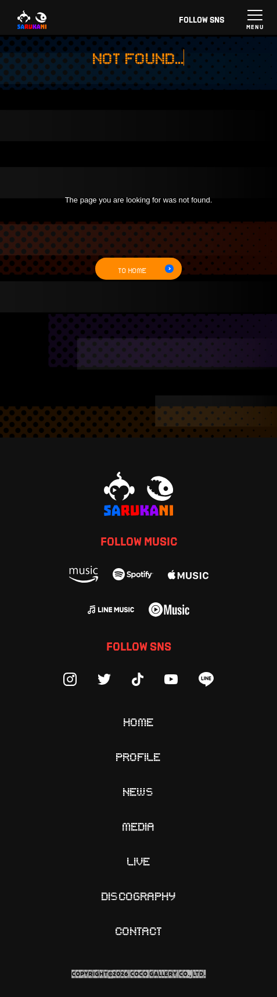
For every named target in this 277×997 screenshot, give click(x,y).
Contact (139, 930)
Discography (139, 895)
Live (138, 860)
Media (139, 826)
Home (139, 721)
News (138, 791)
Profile (138, 756)
